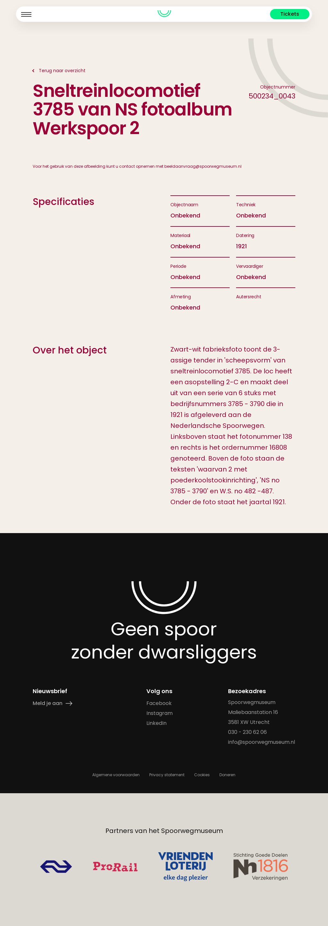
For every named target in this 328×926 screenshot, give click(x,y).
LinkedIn (157, 723)
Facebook (159, 703)
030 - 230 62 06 (247, 732)
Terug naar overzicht (62, 70)
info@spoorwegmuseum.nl (261, 742)
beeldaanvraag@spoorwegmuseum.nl (203, 166)
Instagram (160, 713)
